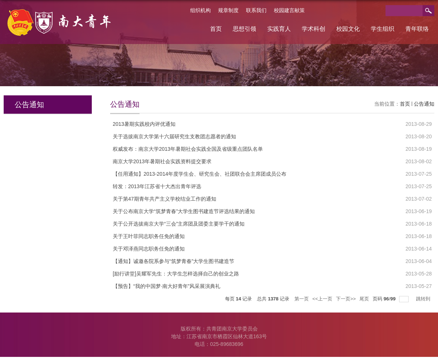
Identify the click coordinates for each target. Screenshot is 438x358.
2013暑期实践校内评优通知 (144, 124)
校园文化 (348, 29)
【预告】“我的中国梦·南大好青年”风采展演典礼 (166, 286)
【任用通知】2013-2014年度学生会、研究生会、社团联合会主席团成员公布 (199, 174)
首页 (216, 29)
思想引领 (244, 29)
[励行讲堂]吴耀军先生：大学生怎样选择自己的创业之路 (176, 274)
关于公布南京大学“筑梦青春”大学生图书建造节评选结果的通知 (184, 211)
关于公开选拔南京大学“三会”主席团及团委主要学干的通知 (179, 224)
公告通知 (424, 104)
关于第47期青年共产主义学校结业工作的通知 (164, 199)
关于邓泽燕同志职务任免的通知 (149, 249)
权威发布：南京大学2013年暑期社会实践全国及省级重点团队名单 (188, 149)
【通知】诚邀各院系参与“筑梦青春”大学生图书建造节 (173, 261)
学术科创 (313, 29)
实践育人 (279, 29)
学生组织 (382, 29)
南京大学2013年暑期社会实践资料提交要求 (162, 161)
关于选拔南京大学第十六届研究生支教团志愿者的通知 (174, 136)
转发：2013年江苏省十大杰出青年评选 (157, 186)
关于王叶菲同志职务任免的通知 (149, 236)
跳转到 (424, 299)
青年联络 (417, 29)
